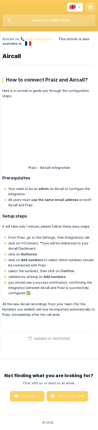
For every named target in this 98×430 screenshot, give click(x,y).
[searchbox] (49, 20)
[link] (28, 43)
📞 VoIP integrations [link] (37, 39)
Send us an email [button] (71, 396)
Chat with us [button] (31, 396)
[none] (75, 7)
